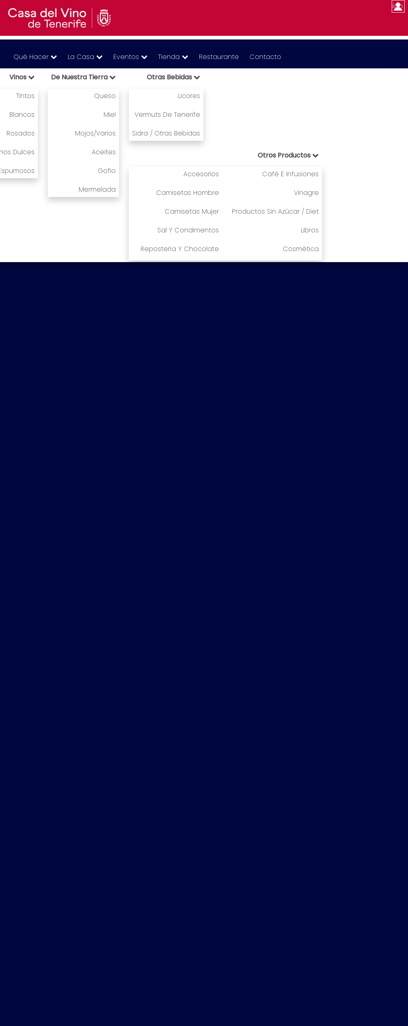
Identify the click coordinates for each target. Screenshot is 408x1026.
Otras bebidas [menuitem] (173, 77)
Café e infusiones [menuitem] (290, 174)
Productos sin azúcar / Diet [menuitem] (275, 211)
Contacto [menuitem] (265, 56)
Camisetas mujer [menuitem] (192, 211)
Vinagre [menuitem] (306, 192)
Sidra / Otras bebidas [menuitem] (166, 133)
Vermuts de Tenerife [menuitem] (167, 114)
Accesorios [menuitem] (201, 174)
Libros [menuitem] (310, 230)
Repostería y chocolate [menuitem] (180, 249)
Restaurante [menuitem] (219, 56)
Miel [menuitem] (110, 114)
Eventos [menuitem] (130, 56)
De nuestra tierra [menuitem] (83, 77)
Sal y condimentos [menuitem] (188, 230)
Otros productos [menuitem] (288, 155)
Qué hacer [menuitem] (35, 56)
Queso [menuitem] (105, 96)
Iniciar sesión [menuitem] (397, 6)
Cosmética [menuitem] (301, 249)
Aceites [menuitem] (104, 152)
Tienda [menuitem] (173, 56)
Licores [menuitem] (189, 96)
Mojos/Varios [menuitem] (95, 133)
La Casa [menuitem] (85, 56)
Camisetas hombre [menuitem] (187, 192)
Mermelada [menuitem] (97, 189)
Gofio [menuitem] (107, 170)
